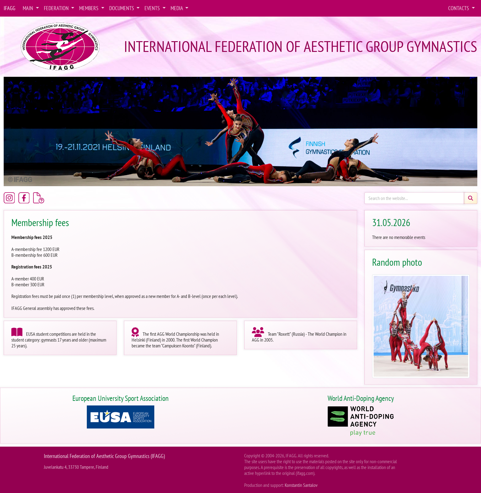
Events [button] (152, 8)
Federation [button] (57, 8)
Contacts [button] (459, 8)
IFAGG (9, 8)
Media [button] (177, 8)
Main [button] (28, 8)
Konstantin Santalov (301, 485)
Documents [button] (122, 8)
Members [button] (89, 8)
